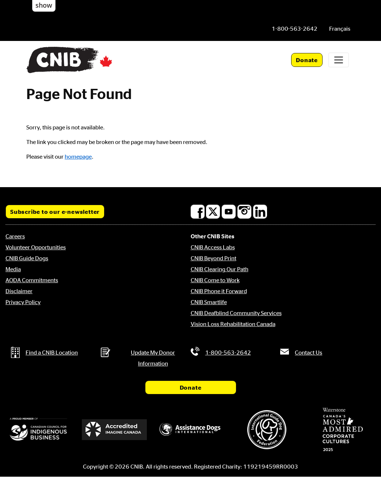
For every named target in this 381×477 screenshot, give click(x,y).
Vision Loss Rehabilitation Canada (233, 324)
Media (13, 269)
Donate (307, 60)
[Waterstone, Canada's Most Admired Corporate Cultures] (342, 429)
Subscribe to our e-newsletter (55, 211)
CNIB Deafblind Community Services (236, 313)
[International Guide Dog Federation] (266, 429)
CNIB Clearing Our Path (219, 269)
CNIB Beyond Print (213, 258)
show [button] (43, 5)
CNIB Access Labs (213, 247)
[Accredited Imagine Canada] (114, 429)
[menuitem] (340, 28)
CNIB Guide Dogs (26, 258)
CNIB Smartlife (209, 302)
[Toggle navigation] (338, 60)
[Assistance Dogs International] (190, 430)
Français (339, 28)
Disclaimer (19, 291)
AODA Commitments (31, 280)
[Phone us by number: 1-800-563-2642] (294, 28)
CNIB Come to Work (215, 280)
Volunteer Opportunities (35, 247)
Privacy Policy (23, 302)
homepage (78, 156)
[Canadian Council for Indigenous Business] (38, 429)
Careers (15, 236)
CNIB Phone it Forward (219, 291)
